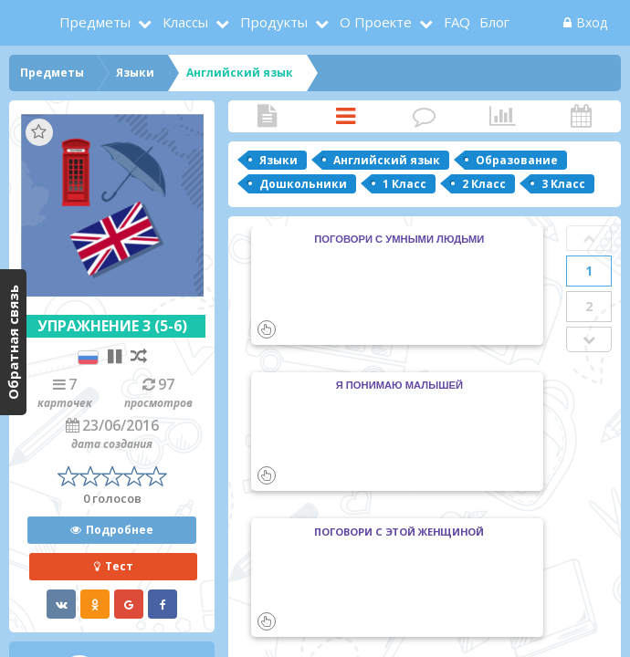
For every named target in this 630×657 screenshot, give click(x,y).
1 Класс (404, 184)
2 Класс (484, 184)
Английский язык (386, 160)
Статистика (502, 116)
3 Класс (563, 184)
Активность (580, 116)
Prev (589, 238)
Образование (517, 160)
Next (589, 339)
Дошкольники (303, 184)
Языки (278, 160)
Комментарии (423, 116)
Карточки (345, 116)
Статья (266, 116)
